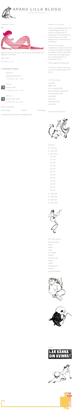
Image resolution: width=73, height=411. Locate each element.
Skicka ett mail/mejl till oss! (56, 111)
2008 (52, 200)
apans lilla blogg (37, 9)
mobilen (50, 96)
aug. (51, 168)
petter (50, 99)
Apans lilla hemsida (54, 271)
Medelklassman (53, 266)
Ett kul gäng (52, 252)
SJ (2, 27)
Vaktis (8, 84)
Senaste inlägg (5, 110)
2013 (52, 148)
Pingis (50, 244)
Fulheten (51, 255)
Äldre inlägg (41, 110)
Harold (50, 247)
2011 (52, 154)
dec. (51, 156)
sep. (51, 165)
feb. (51, 187)
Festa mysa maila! (53, 242)
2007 (52, 203)
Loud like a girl (53, 258)
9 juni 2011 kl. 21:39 (14, 90)
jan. (51, 190)
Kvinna (50, 260)
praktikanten (52, 101)
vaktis (50, 104)
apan (49, 83)
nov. (51, 159)
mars (51, 184)
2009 (52, 197)
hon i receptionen (53, 88)
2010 (52, 194)
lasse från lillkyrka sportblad (56, 91)
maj (51, 178)
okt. (51, 162)
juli (51, 172)
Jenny (50, 250)
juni (51, 175)
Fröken (50, 263)
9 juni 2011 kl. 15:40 (14, 79)
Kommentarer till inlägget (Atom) (21, 114)
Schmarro (51, 268)
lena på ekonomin (53, 93)
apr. (51, 181)
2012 (52, 151)
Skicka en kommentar (7, 107)
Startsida (23, 110)
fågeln (50, 85)
